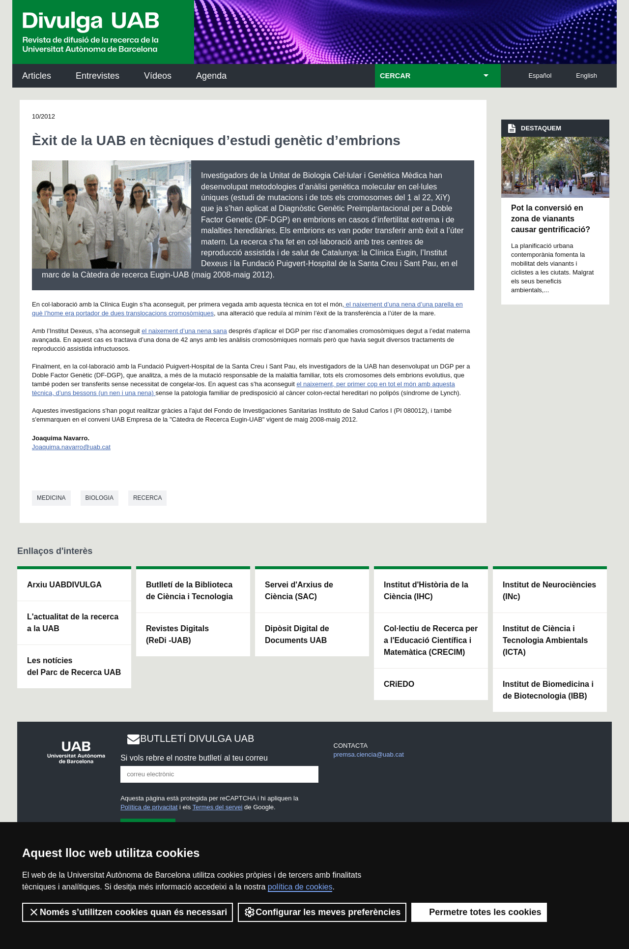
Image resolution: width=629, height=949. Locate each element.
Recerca (147, 497)
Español (539, 75)
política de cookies (300, 887)
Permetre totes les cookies (479, 912)
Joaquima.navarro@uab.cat (71, 447)
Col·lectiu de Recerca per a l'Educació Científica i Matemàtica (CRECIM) (431, 640)
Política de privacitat (148, 807)
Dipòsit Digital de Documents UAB (297, 634)
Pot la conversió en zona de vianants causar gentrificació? (550, 219)
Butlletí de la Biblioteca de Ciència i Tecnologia (189, 591)
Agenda (211, 76)
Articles (36, 76)
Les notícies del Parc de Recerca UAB (74, 666)
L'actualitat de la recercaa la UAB (72, 622)
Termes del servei (218, 807)
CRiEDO (399, 684)
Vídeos (158, 76)
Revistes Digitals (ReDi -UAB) (177, 634)
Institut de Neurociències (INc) (549, 591)
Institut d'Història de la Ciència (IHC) (426, 591)
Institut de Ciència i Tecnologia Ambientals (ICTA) (545, 640)
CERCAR (395, 76)
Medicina (51, 497)
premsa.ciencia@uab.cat (369, 754)
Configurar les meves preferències (322, 912)
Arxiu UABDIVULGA (64, 585)
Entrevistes (97, 76)
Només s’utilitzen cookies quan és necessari (127, 912)
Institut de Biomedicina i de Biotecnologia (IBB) (548, 690)
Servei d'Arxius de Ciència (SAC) (299, 591)
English (586, 75)
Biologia (100, 497)
